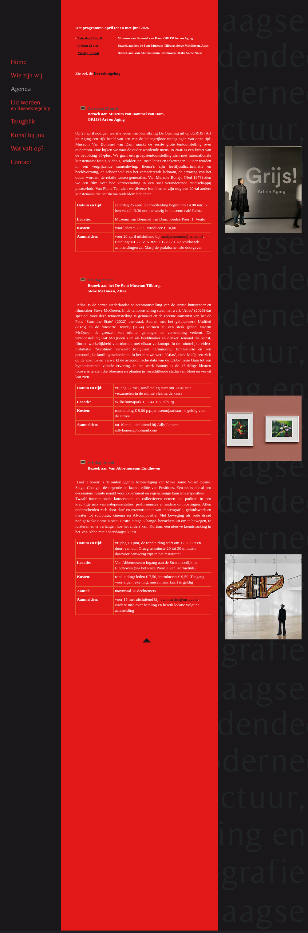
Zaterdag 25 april (89, 38)
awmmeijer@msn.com (179, 599)
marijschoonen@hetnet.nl (182, 236)
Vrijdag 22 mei (87, 45)
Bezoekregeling (107, 73)
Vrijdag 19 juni (88, 53)
